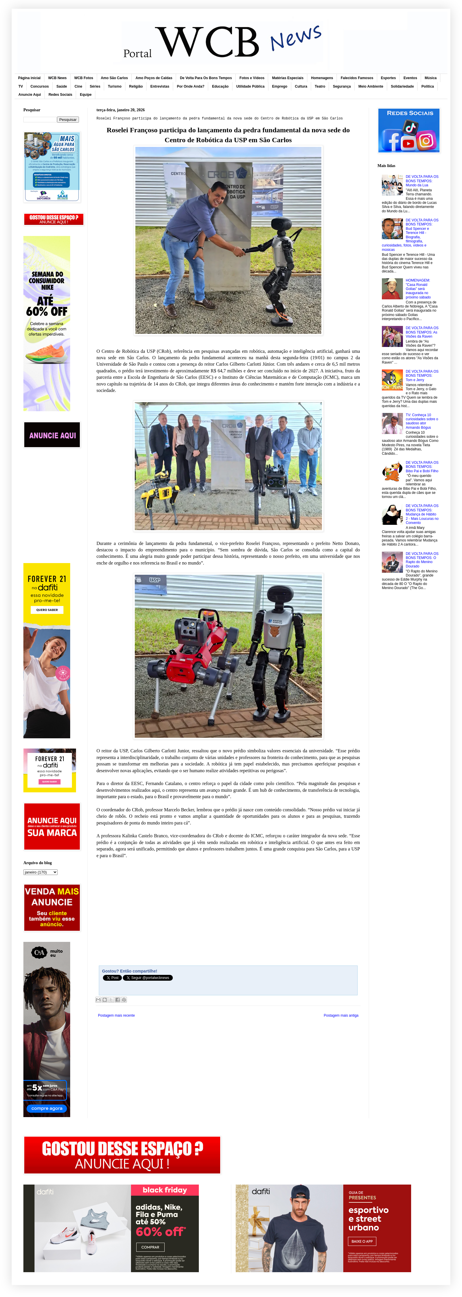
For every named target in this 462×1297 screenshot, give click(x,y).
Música (431, 78)
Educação (220, 86)
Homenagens (322, 78)
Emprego (279, 86)
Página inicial (29, 78)
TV (20, 86)
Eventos (410, 78)
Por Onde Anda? (190, 86)
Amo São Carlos (114, 78)
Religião (136, 86)
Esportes (388, 78)
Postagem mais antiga (341, 1015)
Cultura (301, 86)
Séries (95, 86)
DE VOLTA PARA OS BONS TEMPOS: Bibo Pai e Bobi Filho (422, 467)
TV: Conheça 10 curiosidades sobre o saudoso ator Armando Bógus (422, 421)
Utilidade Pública (250, 86)
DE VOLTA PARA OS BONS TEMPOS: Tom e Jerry (422, 375)
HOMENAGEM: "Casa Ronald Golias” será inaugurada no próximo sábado (418, 288)
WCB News (57, 78)
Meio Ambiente (370, 86)
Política (427, 86)
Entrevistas (159, 86)
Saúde (61, 86)
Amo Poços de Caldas (153, 78)
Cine (78, 86)
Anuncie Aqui (29, 95)
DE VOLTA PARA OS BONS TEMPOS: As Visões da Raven (422, 332)
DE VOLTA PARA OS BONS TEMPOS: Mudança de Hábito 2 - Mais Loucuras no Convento (422, 514)
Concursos (39, 86)
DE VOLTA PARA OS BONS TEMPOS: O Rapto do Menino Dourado (422, 560)
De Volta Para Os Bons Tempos (206, 78)
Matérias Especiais (287, 78)
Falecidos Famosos (357, 78)
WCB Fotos (83, 78)
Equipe (86, 95)
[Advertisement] (51, 480)
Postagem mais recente (116, 1015)
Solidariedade (402, 86)
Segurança (342, 86)
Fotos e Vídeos (251, 78)
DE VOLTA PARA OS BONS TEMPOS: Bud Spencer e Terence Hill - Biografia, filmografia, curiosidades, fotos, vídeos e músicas (410, 235)
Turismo (114, 86)
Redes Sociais (60, 95)
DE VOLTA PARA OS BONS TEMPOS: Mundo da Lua (422, 181)
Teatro (320, 86)
